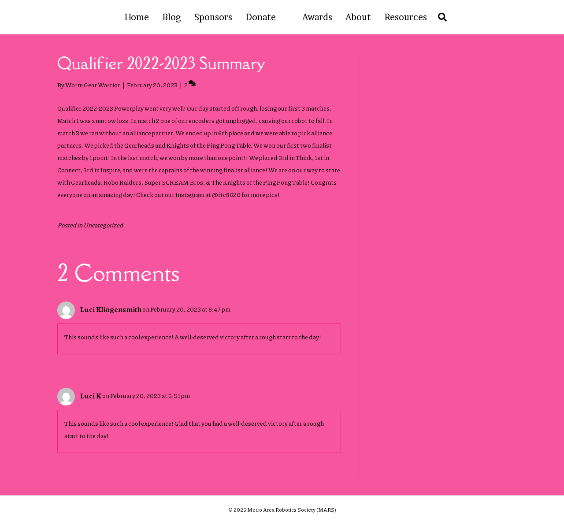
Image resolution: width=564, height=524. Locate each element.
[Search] (440, 17)
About (358, 17)
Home (136, 17)
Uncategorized (103, 224)
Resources (405, 17)
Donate (260, 17)
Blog (171, 17)
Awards (317, 17)
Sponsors (213, 17)
